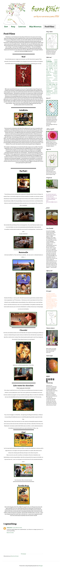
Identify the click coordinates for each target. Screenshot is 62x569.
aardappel (51, 63)
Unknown (9, 527)
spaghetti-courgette (49, 85)
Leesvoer (22, 27)
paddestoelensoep (49, 77)
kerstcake (55, 68)
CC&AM (55, 59)
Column (49, 61)
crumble (51, 66)
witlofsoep (48, 92)
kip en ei (49, 69)
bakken (55, 63)
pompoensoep (54, 80)
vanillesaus (55, 89)
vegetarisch (49, 91)
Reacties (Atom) (14, 556)
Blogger (41, 565)
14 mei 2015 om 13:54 (17, 527)
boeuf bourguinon (49, 64)
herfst (51, 68)
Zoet (6, 27)
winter (55, 90)
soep (50, 84)
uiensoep (47, 89)
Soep (13, 27)
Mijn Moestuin (35, 27)
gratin (47, 68)
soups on (54, 84)
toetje (56, 88)
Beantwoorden (10, 532)
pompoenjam (48, 80)
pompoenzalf (48, 81)
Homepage (23, 553)
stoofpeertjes (49, 88)
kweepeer (55, 73)
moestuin (49, 75)
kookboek (48, 73)
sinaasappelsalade (50, 82)
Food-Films (49, 27)
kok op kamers (53, 72)
